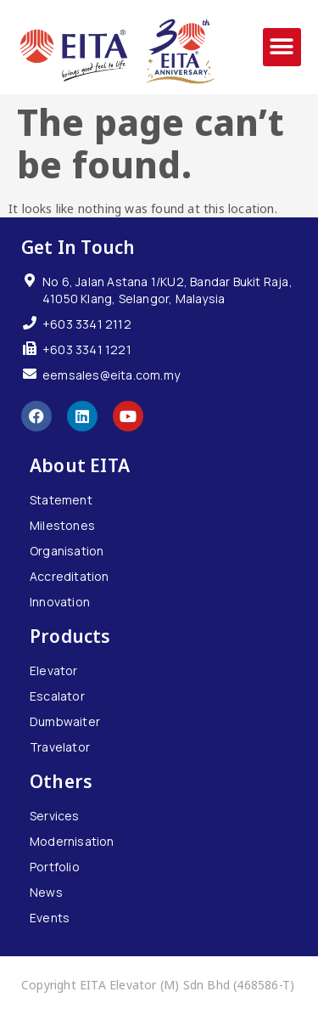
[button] (282, 47)
